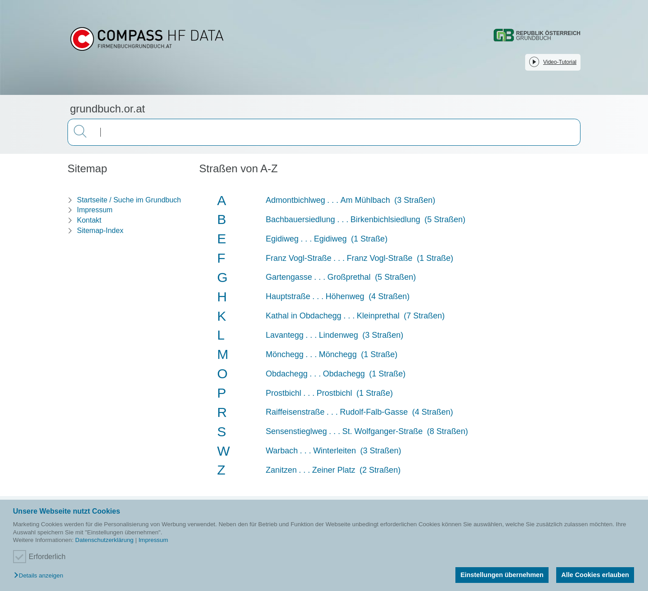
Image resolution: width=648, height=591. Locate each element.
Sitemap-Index (100, 230)
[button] (40, 576)
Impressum (153, 540)
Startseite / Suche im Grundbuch (129, 200)
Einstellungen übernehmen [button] (502, 574)
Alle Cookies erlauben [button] (595, 574)
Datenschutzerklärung (104, 540)
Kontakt (89, 220)
